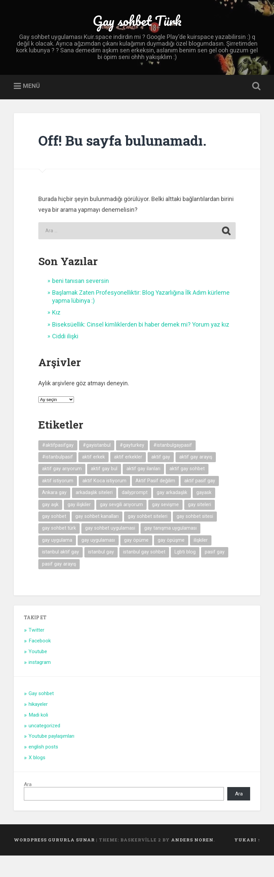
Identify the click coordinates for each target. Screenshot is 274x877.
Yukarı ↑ (247, 861)
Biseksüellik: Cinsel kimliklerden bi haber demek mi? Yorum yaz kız (140, 345)
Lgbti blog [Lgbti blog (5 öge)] (185, 574)
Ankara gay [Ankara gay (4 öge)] (54, 514)
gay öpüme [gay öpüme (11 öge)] (136, 562)
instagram (40, 684)
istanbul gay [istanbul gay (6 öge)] (101, 574)
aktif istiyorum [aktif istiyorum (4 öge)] (57, 502)
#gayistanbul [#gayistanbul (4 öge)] (97, 467)
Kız (56, 334)
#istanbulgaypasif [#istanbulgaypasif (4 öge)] (172, 467)
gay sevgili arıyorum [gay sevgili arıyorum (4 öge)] (121, 526)
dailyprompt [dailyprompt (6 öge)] (135, 514)
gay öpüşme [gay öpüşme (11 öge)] (171, 562)
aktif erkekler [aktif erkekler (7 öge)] (128, 479)
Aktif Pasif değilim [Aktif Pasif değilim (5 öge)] (155, 502)
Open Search (254, 108)
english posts (43, 769)
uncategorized (44, 747)
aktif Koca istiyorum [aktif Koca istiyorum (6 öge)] (104, 502)
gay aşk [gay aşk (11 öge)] (50, 526)
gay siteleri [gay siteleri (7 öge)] (199, 526)
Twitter (36, 652)
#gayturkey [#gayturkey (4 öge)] (132, 467)
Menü (31, 107)
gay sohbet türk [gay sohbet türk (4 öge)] (59, 550)
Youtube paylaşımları (51, 758)
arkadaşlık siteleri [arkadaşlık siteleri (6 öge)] (94, 514)
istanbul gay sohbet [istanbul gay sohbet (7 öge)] (144, 574)
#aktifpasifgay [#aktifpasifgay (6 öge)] (58, 467)
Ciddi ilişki (65, 357)
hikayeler (38, 726)
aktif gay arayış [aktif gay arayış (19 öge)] (195, 479)
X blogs (37, 779)
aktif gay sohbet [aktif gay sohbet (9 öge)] (187, 490)
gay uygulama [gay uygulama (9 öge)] (57, 562)
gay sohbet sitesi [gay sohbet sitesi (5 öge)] (195, 538)
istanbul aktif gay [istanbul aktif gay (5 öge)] (60, 574)
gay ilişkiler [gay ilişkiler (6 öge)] (79, 526)
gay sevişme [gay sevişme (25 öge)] (165, 526)
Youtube (38, 673)
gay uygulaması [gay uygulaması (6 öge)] (98, 562)
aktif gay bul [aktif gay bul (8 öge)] (104, 490)
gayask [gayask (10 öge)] (203, 514)
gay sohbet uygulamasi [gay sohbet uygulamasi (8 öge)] (110, 550)
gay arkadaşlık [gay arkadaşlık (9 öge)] (172, 514)
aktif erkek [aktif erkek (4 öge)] (93, 479)
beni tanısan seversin (80, 302)
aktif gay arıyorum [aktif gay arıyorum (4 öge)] (62, 490)
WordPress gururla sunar (54, 861)
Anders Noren (192, 861)
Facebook (40, 663)
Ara (28, 806)
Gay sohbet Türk (137, 30)
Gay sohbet (41, 715)
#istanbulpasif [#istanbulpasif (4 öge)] (57, 479)
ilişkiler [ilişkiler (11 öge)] (201, 562)
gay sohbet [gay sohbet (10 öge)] (54, 538)
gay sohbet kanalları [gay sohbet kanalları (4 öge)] (97, 538)
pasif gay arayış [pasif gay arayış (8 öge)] (59, 585)
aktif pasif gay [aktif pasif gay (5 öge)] (199, 502)
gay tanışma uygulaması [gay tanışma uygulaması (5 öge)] (170, 550)
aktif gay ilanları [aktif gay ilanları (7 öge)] (143, 490)
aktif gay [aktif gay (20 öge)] (160, 479)
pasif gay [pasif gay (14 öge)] (215, 574)
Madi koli (38, 736)
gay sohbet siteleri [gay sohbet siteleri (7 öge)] (147, 538)
